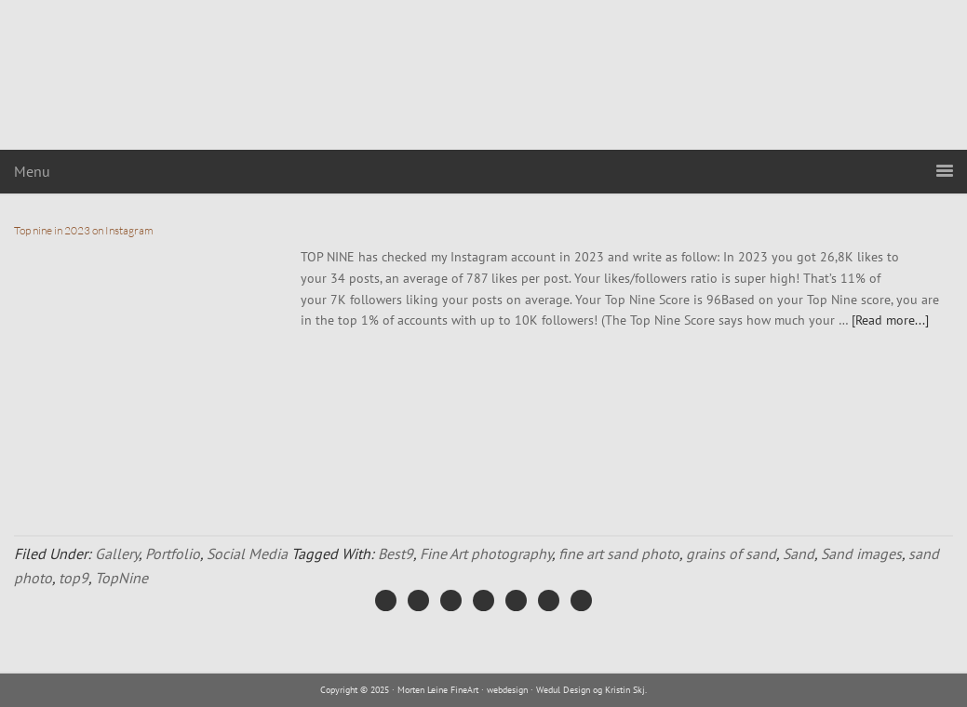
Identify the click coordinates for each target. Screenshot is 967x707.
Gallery (117, 553)
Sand (798, 553)
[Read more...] (890, 320)
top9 (73, 577)
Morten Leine (484, 75)
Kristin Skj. (626, 690)
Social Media (247, 553)
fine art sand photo (618, 553)
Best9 (395, 553)
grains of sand (731, 553)
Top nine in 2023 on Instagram (84, 230)
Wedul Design (563, 690)
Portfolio (172, 553)
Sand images (861, 553)
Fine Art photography (486, 553)
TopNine (121, 577)
